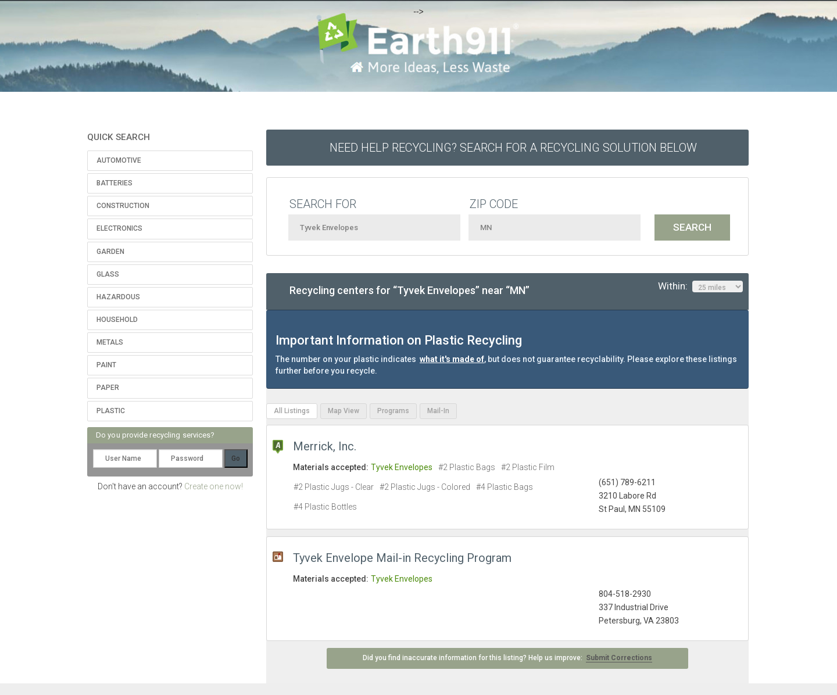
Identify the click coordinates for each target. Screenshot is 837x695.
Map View (343, 411)
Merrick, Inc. (324, 446)
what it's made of (452, 359)
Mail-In (438, 411)
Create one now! (213, 486)
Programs (393, 411)
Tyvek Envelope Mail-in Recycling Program (402, 558)
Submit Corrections (619, 658)
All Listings (292, 411)
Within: (700, 286)
